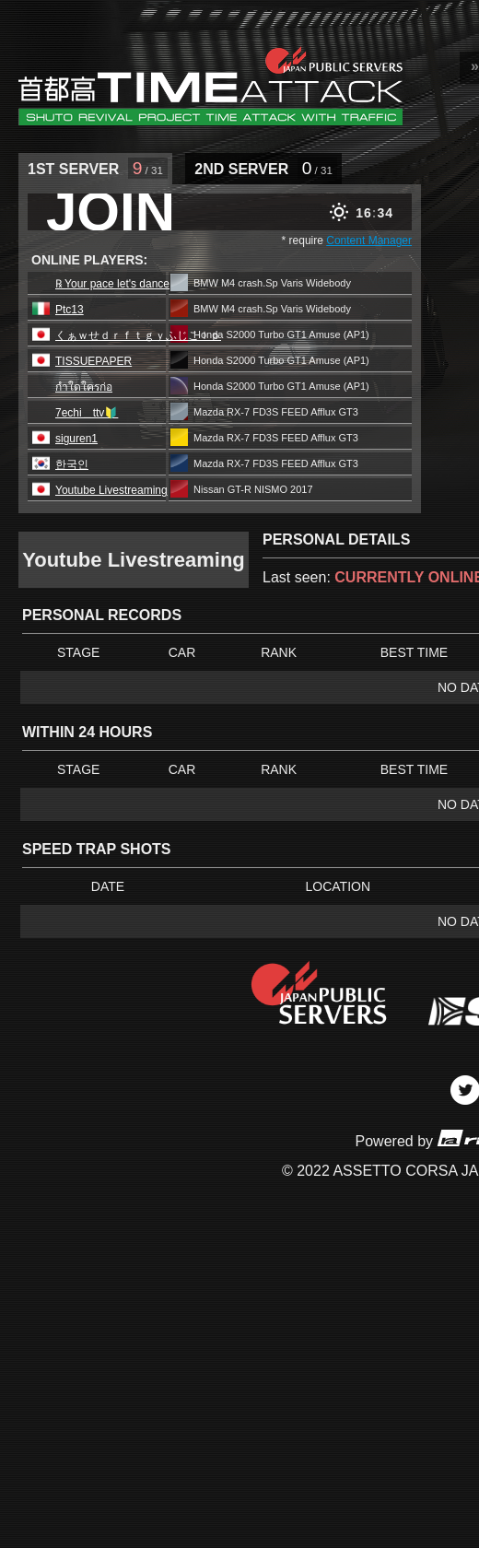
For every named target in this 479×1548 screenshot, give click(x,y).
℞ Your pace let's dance (112, 283)
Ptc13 (69, 309)
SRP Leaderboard (210, 85)
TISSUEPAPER (93, 361)
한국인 (71, 464)
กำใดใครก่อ (83, 387)
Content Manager (369, 240)
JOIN (110, 212)
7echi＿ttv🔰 (86, 412)
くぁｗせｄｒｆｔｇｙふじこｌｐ (138, 335)
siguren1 (76, 438)
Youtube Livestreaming (111, 490)
